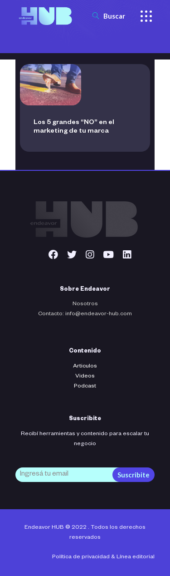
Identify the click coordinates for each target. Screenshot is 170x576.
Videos (85, 376)
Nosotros (85, 304)
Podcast (85, 386)
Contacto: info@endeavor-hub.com (85, 314)
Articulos (85, 366)
